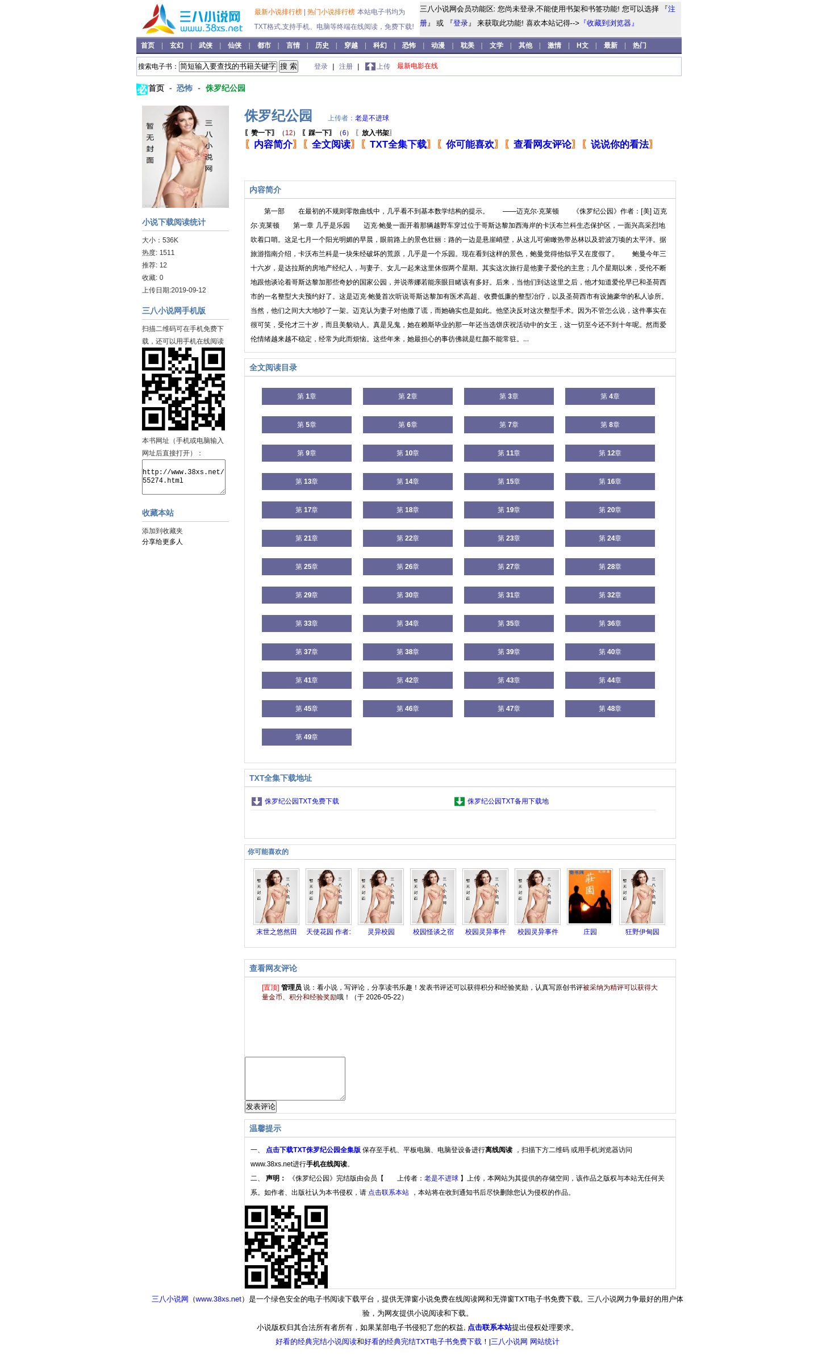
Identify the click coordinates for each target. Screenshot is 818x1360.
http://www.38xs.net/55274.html (184, 477)
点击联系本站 (389, 1201)
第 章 (306, 396)
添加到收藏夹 (162, 531)
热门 (639, 45)
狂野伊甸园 (642, 932)
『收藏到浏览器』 (608, 23)
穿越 (352, 45)
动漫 (438, 45)
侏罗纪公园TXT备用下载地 (508, 801)
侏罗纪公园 (225, 88)
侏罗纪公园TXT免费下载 (302, 801)
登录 (460, 23)
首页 (148, 45)
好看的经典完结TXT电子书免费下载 (423, 1350)
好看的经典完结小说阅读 (316, 1350)
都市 (265, 45)
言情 (294, 45)
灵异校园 (381, 932)
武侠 (206, 45)
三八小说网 (170, 1307)
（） (271, 133)
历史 (323, 45)
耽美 (468, 45)
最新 (610, 45)
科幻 (381, 45)
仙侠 (235, 45)
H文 (583, 45)
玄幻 (177, 45)
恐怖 (410, 45)
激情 (555, 45)
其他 (526, 45)
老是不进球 (372, 118)
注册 (346, 66)
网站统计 (545, 1350)
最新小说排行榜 (279, 12)
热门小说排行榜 (332, 12)
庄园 (590, 932)
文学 (497, 45)
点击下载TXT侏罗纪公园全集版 (314, 1158)
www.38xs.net (218, 1307)
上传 (383, 66)
